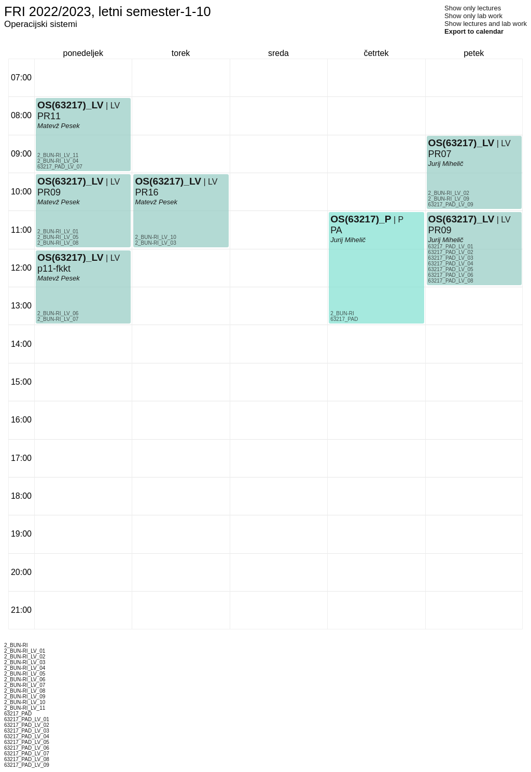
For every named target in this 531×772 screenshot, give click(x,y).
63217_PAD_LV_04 (450, 263)
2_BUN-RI (342, 313)
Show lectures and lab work (485, 23)
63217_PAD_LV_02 (450, 252)
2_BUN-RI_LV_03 (155, 243)
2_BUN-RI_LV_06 (57, 313)
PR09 (49, 192)
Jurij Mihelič (348, 240)
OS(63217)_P (360, 219)
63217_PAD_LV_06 (450, 275)
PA (336, 230)
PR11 (49, 116)
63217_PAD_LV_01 (450, 246)
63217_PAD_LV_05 (450, 269)
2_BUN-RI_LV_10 (155, 237)
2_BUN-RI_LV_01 (57, 231)
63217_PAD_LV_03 (450, 258)
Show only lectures (472, 8)
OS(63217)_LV (70, 257)
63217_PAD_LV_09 (450, 204)
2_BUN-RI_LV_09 (448, 199)
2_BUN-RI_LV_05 (57, 237)
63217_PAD (344, 319)
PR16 (146, 192)
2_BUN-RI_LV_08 (57, 243)
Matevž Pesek (58, 278)
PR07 (440, 154)
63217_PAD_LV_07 (59, 167)
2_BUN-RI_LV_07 (57, 319)
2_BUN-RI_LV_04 (57, 161)
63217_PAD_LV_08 (450, 281)
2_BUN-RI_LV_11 (57, 155)
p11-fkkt (54, 268)
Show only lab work (473, 16)
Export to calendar (474, 31)
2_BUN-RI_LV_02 (448, 193)
